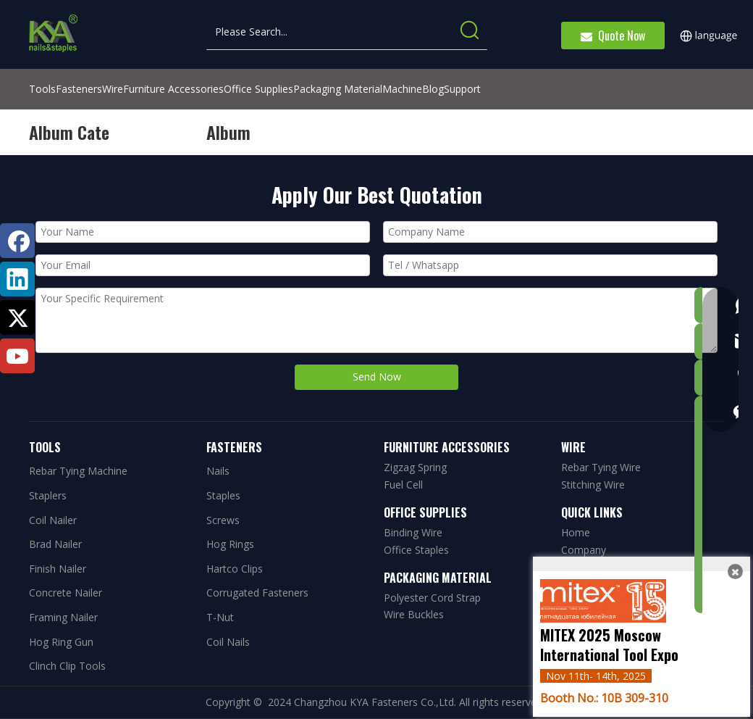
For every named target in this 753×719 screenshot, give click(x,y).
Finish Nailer (57, 568)
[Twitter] (17, 317)
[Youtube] (17, 355)
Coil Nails (228, 642)
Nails (218, 471)
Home (575, 532)
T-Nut (220, 617)
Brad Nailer (55, 544)
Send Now (377, 376)
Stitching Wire (593, 484)
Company (583, 550)
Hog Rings (230, 544)
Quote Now (613, 35)
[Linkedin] (17, 279)
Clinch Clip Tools (67, 666)
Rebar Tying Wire (601, 467)
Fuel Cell (403, 484)
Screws (223, 520)
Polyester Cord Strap (432, 597)
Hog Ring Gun (61, 642)
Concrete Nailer (65, 592)
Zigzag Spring (415, 467)
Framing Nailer (63, 617)
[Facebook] (17, 240)
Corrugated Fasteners (257, 592)
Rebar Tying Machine (78, 471)
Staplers (48, 495)
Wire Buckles (414, 614)
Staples (223, 495)
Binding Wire (413, 532)
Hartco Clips (234, 568)
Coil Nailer (53, 520)
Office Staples (416, 550)
